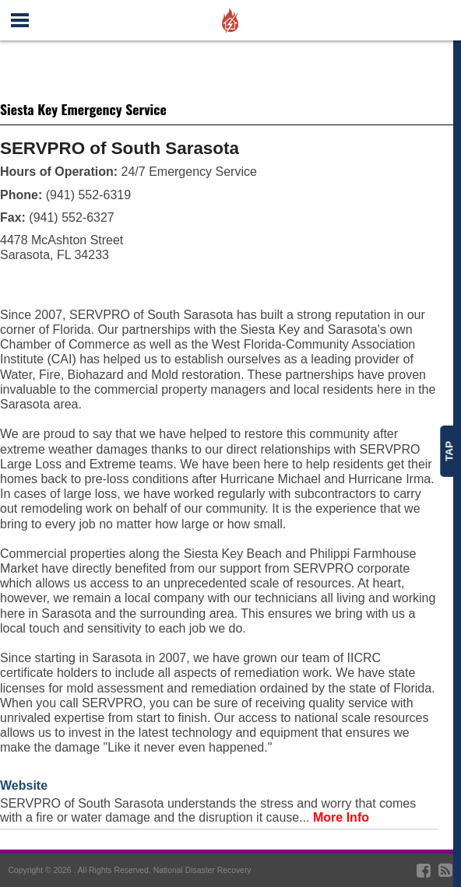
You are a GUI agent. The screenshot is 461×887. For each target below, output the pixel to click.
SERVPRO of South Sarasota (119, 148)
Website (24, 785)
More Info (341, 817)
